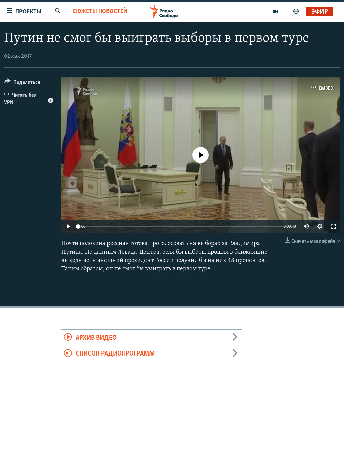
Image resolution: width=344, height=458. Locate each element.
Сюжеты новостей (100, 11)
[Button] (22, 83)
